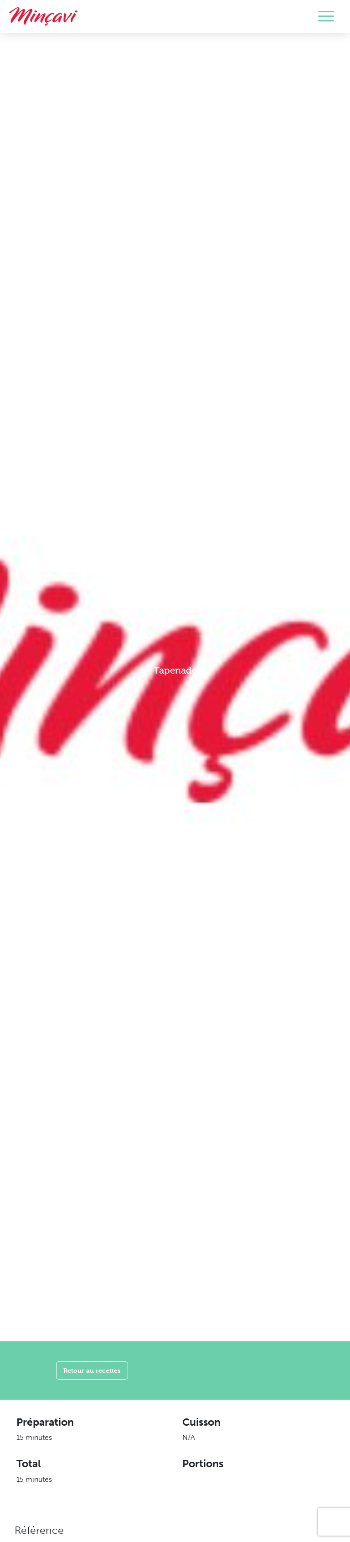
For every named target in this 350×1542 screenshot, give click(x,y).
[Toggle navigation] (326, 16)
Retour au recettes (92, 1370)
